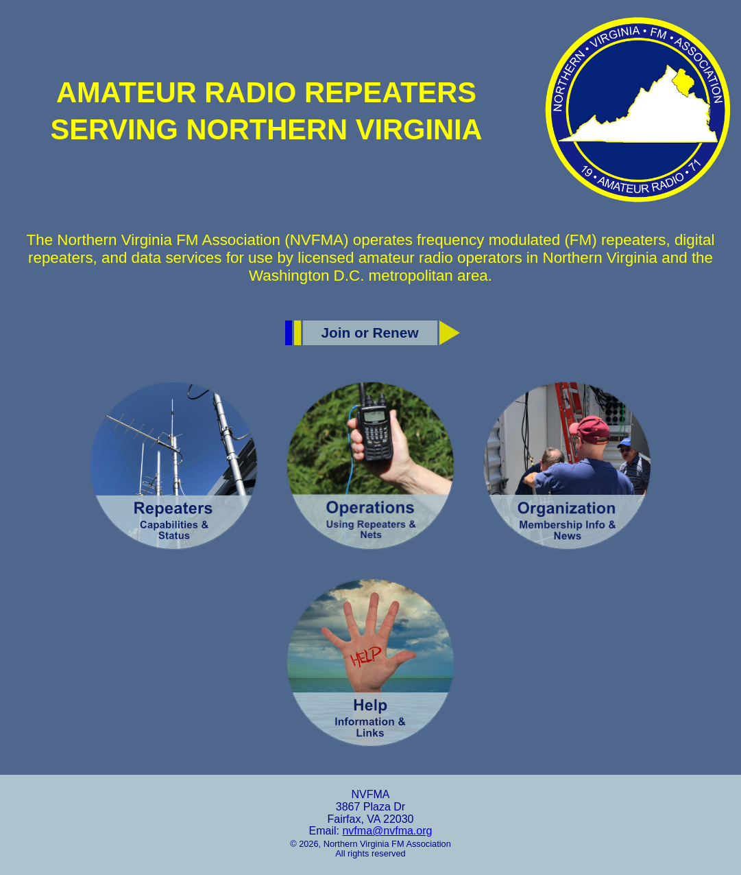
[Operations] (370, 466)
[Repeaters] (174, 466)
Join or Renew (369, 332)
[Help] (370, 663)
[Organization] (567, 466)
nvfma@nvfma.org (387, 831)
